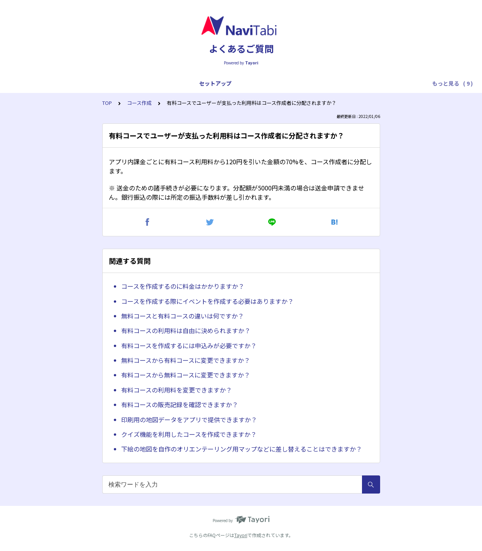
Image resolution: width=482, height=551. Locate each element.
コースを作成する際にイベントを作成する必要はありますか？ (207, 301)
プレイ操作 (147, 83)
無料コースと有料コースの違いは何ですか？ (182, 315)
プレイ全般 (109, 83)
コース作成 (139, 102)
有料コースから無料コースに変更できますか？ (185, 374)
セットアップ (31, 83)
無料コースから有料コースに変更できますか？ (185, 360)
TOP (107, 102)
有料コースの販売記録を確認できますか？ (179, 404)
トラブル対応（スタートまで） (210, 83)
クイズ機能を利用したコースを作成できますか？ (189, 434)
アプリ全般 (72, 83)
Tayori (240, 535)
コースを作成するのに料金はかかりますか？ (182, 286)
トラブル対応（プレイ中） (291, 83)
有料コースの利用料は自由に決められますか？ (185, 330)
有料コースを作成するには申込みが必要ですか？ (189, 345)
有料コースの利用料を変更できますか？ (176, 389)
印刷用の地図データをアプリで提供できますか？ (189, 419)
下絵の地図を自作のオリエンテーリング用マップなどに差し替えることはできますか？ (241, 448)
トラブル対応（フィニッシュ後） (374, 83)
